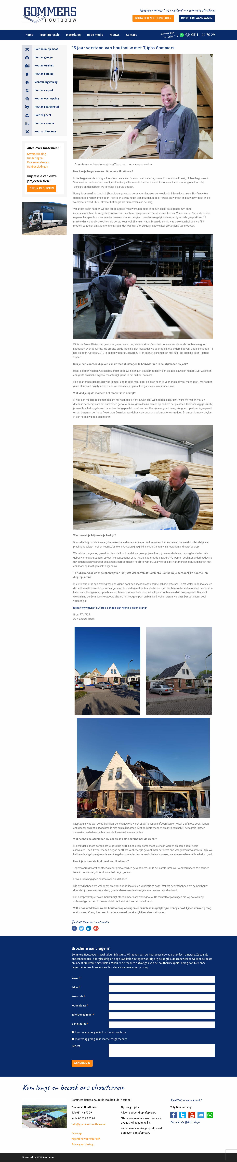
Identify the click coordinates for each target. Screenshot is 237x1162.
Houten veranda (44, 123)
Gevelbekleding (36, 154)
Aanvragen (82, 1063)
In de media (95, 35)
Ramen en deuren (38, 162)
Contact (131, 35)
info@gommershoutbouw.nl (88, 1124)
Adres (76, 987)
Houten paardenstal (47, 106)
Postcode (78, 996)
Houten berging (44, 73)
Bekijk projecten (42, 188)
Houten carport (44, 90)
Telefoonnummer (83, 1014)
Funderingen (35, 158)
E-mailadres (80, 1023)
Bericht (76, 1046)
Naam (76, 978)
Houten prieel (43, 115)
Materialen (73, 35)
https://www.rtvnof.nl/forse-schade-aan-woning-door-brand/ (110, 607)
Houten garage (44, 57)
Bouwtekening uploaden (153, 18)
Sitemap (77, 1133)
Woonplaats (80, 1005)
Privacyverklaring (82, 1144)
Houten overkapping (47, 98)
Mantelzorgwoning (46, 82)
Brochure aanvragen (196, 18)
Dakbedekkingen (37, 166)
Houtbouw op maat (46, 49)
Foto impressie (50, 35)
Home (29, 35)
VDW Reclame (45, 1157)
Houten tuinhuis (44, 65)
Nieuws (114, 35)
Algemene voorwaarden (86, 1138)
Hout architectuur (45, 131)
